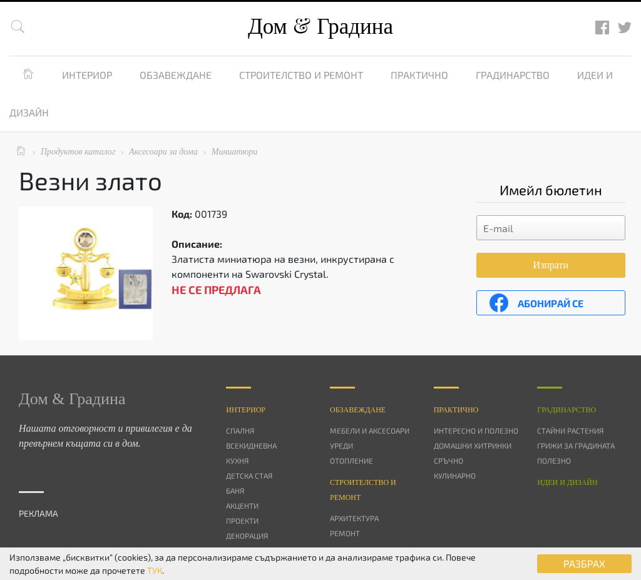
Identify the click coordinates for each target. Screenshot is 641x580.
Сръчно (448, 460)
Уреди (341, 445)
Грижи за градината (576, 445)
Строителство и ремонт (301, 75)
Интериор (87, 75)
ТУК (154, 570)
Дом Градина (320, 26)
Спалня (240, 430)
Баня (235, 490)
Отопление (351, 460)
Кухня (237, 460)
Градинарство (513, 75)
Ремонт (345, 533)
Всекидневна (251, 445)
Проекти (242, 520)
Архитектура (354, 518)
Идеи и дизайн (567, 482)
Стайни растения (570, 430)
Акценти (242, 505)
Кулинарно (455, 475)
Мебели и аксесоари (369, 430)
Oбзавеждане (358, 409)
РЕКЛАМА (38, 513)
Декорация (247, 535)
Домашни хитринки (472, 445)
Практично (419, 75)
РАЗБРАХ (584, 563)
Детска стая (249, 475)
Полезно (554, 460)
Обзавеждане (176, 75)
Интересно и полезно (476, 430)
